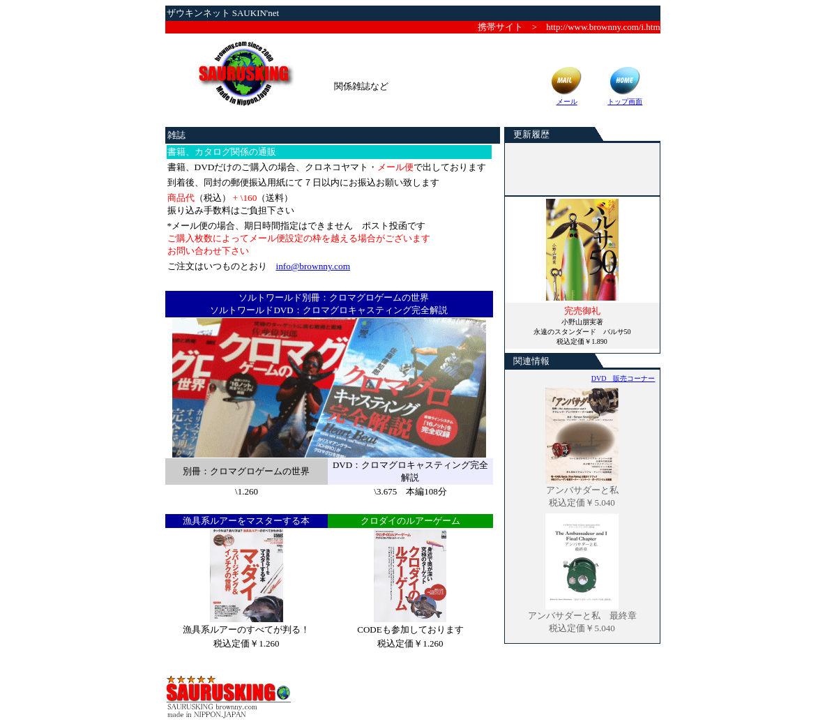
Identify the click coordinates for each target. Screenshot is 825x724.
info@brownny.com (313, 266)
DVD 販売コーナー (623, 378)
